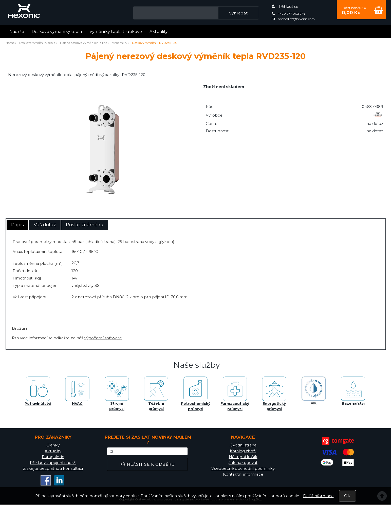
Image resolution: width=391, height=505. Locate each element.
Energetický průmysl (274, 394)
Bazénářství (353, 391)
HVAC (77, 391)
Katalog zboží (243, 450)
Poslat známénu (84, 225)
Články (53, 445)
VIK (314, 391)
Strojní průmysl (117, 394)
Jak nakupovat (243, 462)
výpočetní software (103, 337)
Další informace (318, 495)
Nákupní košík (243, 456)
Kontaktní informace (243, 474)
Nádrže (16, 31)
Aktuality (159, 31)
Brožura (20, 328)
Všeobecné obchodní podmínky (243, 468)
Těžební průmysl (156, 394)
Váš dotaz (45, 225)
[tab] (17, 225)
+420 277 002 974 (288, 13)
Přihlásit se (288, 6)
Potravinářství (38, 391)
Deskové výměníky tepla (57, 31)
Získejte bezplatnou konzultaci (53, 468)
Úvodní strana (243, 445)
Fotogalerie (53, 456)
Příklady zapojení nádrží (53, 462)
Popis (17, 225)
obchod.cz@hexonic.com (293, 19)
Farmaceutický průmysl (234, 394)
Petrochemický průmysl (195, 394)
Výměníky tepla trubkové (115, 31)
